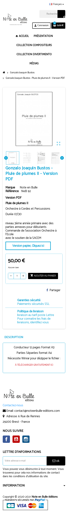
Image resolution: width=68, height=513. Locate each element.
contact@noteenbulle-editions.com (37, 410)
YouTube (16, 439)
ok (55, 460)
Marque (10, 187)
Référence (12, 191)
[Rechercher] (52, 14)
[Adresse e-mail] (25, 460)
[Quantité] (17, 276)
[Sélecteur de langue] (56, 4)
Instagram (26, 439)
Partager (53, 290)
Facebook (6, 439)
